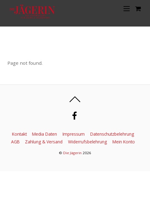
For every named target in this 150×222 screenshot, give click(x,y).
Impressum (74, 134)
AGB (15, 142)
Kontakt (19, 134)
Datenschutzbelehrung (112, 134)
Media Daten (44, 134)
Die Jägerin (72, 152)
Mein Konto (123, 142)
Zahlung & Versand (44, 142)
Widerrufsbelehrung (87, 142)
